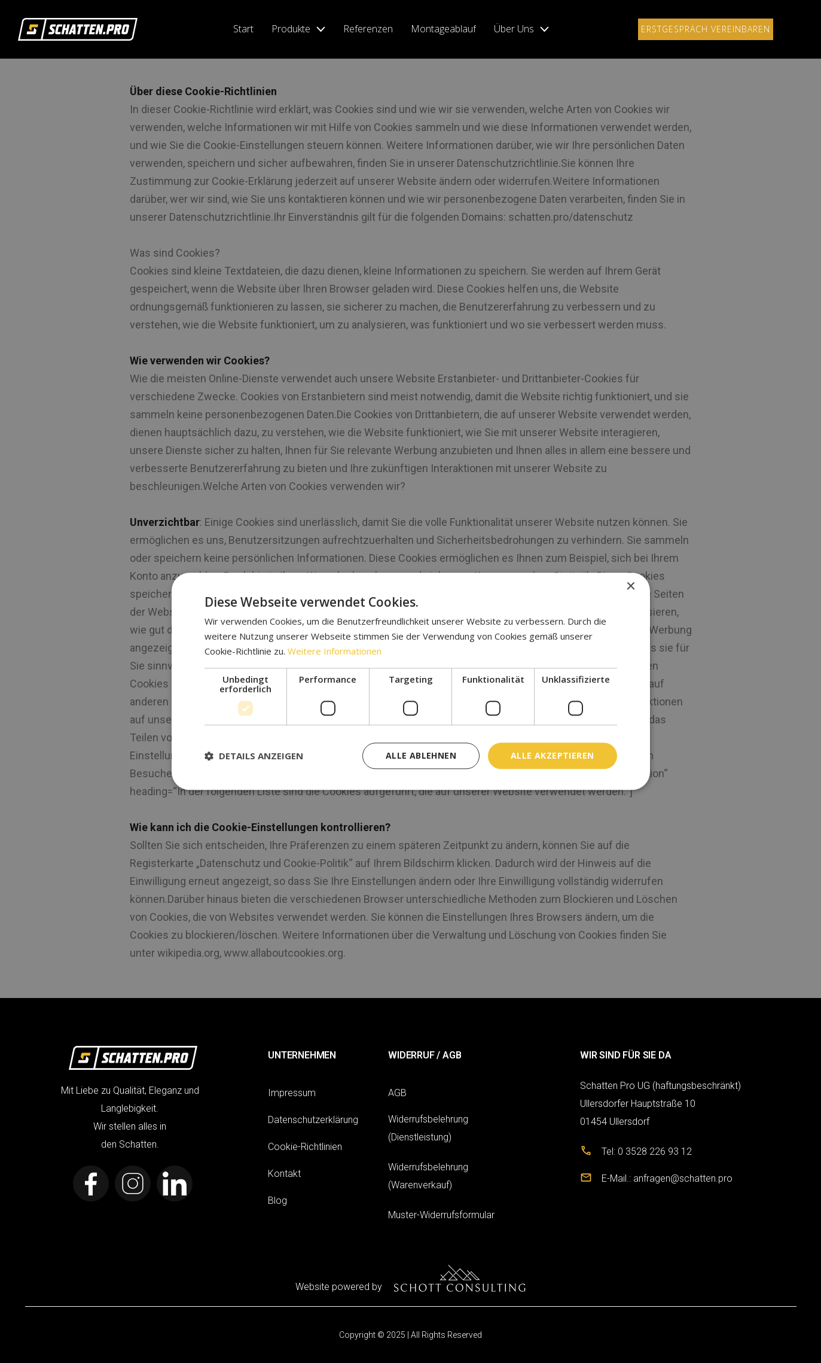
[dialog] (411, 681)
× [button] (630, 586)
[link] (78, 29)
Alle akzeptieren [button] (552, 755)
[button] (298, 29)
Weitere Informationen (334, 651)
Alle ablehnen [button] (421, 755)
